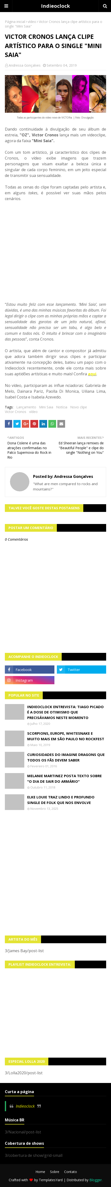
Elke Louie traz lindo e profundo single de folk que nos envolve (60, 800)
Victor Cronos (15, 411)
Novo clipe (78, 407)
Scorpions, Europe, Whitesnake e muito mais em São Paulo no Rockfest (65, 736)
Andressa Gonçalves (25, 65)
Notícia (61, 407)
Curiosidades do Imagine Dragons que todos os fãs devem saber (66, 757)
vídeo (32, 21)
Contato (70, 1171)
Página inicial (15, 21)
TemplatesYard (51, 1180)
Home (40, 1171)
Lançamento (26, 407)
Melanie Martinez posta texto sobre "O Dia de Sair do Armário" (64, 778)
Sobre (54, 1171)
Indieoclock (55, 6)
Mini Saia (46, 407)
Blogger (95, 1180)
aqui (92, 374)
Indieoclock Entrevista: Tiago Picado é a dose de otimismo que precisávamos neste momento (65, 712)
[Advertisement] (55, 873)
